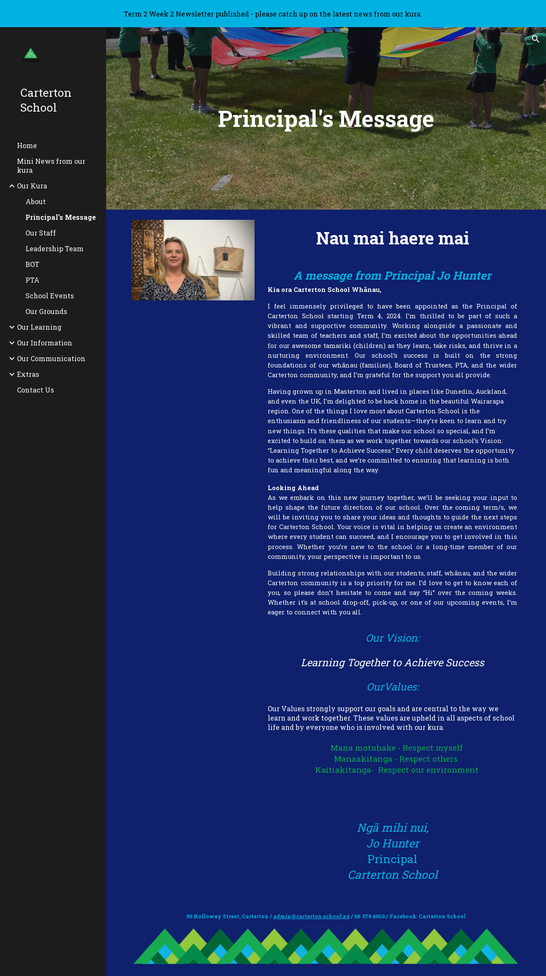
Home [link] (27, 145)
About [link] (35, 201)
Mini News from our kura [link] (51, 165)
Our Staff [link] (40, 232)
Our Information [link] (44, 342)
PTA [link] (32, 279)
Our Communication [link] (51, 358)
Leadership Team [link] (54, 248)
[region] (273, 13)
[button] (536, 39)
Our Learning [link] (39, 327)
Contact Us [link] (35, 389)
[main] (326, 118)
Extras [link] (28, 374)
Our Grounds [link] (46, 311)
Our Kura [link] (32, 185)
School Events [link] (49, 295)
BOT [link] (32, 264)
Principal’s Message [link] (60, 217)
